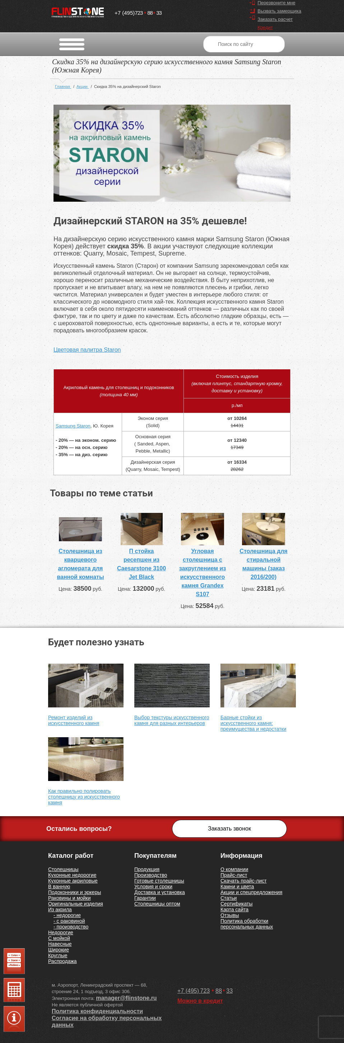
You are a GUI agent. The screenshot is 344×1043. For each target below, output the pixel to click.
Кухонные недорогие (72, 875)
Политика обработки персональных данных (246, 924)
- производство (71, 927)
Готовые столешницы (159, 881)
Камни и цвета (237, 886)
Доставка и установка (159, 892)
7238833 (138, 11)
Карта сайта (234, 909)
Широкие (58, 950)
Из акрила (60, 909)
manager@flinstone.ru (126, 998)
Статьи (228, 898)
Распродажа (62, 961)
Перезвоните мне (276, 2)
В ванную (59, 886)
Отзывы (229, 915)
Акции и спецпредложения (251, 892)
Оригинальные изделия (75, 904)
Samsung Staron (73, 426)
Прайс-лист (233, 875)
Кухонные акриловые (73, 881)
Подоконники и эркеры (74, 892)
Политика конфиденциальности (97, 1011)
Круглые (58, 955)
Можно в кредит (200, 1001)
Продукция (146, 869)
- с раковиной (69, 921)
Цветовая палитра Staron (87, 350)
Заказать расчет (275, 19)
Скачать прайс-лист (243, 881)
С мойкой (59, 938)
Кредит (265, 27)
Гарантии (145, 898)
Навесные (60, 944)
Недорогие (60, 932)
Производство (150, 875)
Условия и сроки (153, 886)
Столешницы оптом (157, 904)
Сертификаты (236, 904)
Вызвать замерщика (279, 11)
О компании (234, 869)
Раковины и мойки (69, 898)
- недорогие (67, 915)
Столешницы (63, 869)
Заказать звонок (229, 828)
